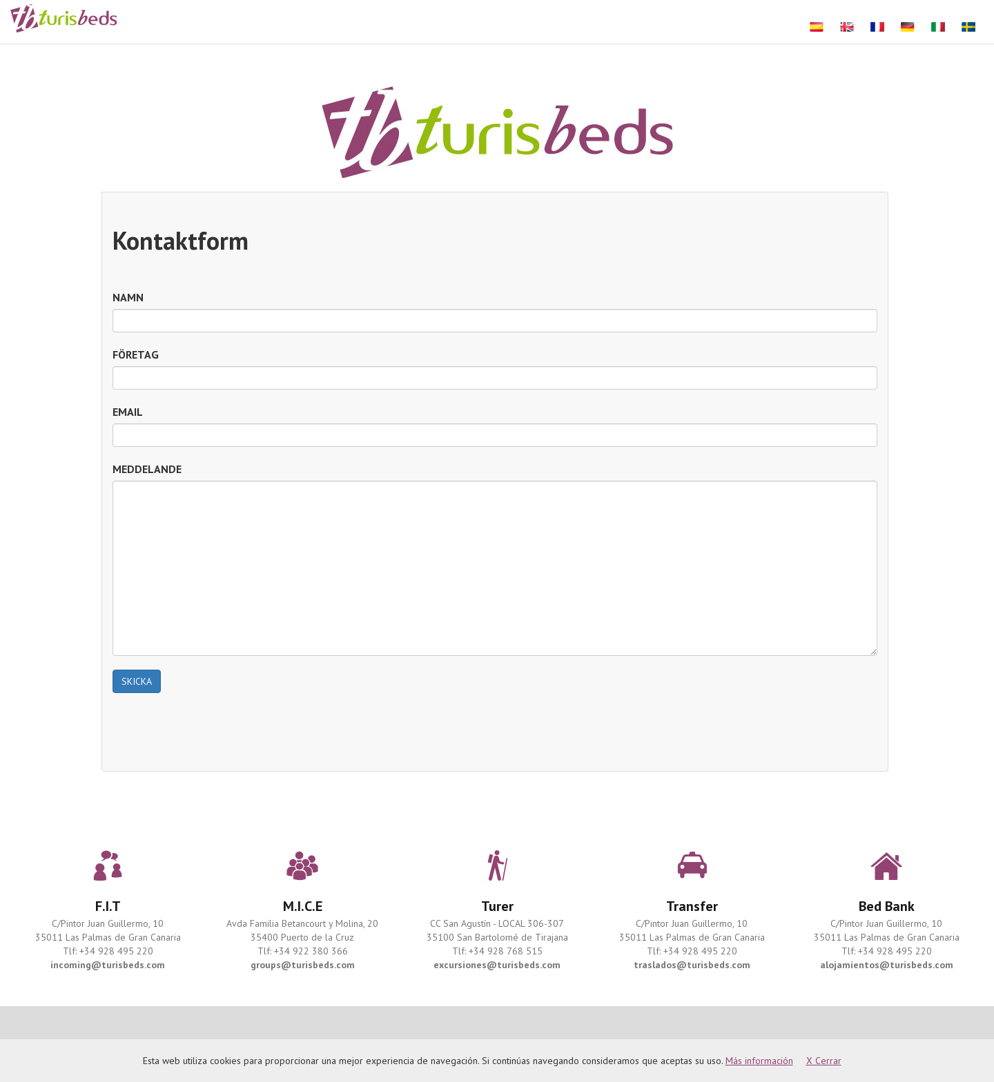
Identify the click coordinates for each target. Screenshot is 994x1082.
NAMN (128, 297)
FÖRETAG (136, 354)
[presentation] (217, 734)
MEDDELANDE (147, 469)
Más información (759, 1060)
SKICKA (136, 681)
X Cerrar (823, 1060)
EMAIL (128, 412)
